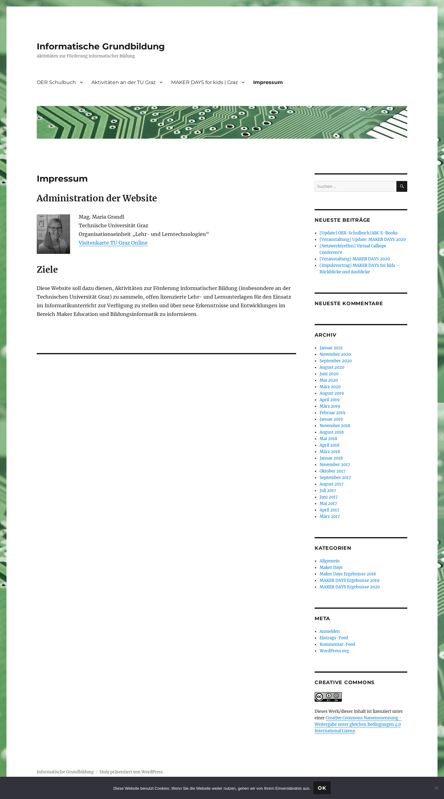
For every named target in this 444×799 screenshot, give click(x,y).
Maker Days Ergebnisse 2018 (348, 574)
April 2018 (329, 445)
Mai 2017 (328, 503)
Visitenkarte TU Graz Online (113, 243)
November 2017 (335, 464)
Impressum (268, 82)
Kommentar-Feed (337, 644)
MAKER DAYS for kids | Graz (204, 82)
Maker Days (331, 567)
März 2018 (330, 451)
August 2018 (332, 432)
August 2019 (332, 393)
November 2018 (335, 425)
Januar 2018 (331, 458)
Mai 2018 (328, 438)
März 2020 (330, 386)
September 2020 (336, 361)
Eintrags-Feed (334, 638)
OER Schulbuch (56, 82)
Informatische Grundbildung (101, 46)
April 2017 (329, 510)
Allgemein (330, 561)
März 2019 (330, 406)
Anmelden (330, 631)
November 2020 (335, 354)
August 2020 (332, 367)
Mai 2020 (329, 380)
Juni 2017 (329, 497)
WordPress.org (334, 651)
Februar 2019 (333, 412)
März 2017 (330, 516)
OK (322, 788)
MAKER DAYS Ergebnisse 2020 (350, 587)
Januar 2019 (331, 419)
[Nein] (436, 788)
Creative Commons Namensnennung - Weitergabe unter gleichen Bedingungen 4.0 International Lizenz (358, 724)
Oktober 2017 (333, 471)
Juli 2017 (328, 490)
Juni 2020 (329, 373)
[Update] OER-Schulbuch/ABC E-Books (359, 233)
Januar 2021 (331, 348)
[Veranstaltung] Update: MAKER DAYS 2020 (363, 239)
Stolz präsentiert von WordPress (131, 772)
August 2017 (332, 484)
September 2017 (335, 477)
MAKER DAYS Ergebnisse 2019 (349, 580)
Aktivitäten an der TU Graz (123, 82)
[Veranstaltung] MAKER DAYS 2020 (355, 259)
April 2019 (330, 399)
